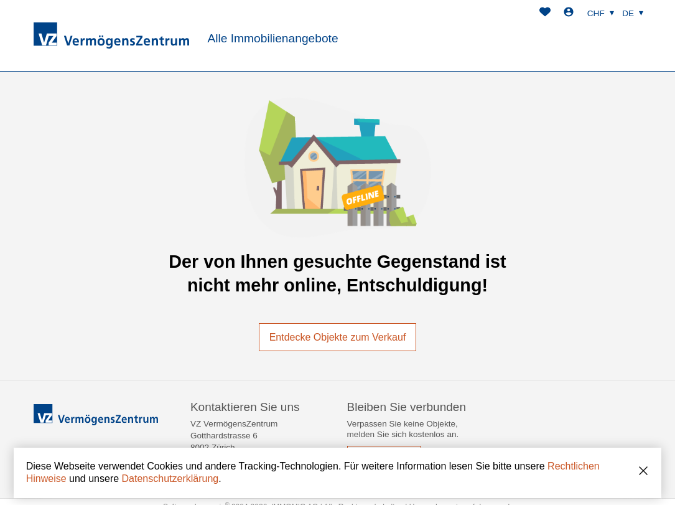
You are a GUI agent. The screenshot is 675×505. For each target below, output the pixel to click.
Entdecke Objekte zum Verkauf (337, 337)
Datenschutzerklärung (170, 478)
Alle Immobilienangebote (272, 38)
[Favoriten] (545, 13)
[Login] (568, 13)
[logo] (111, 35)
